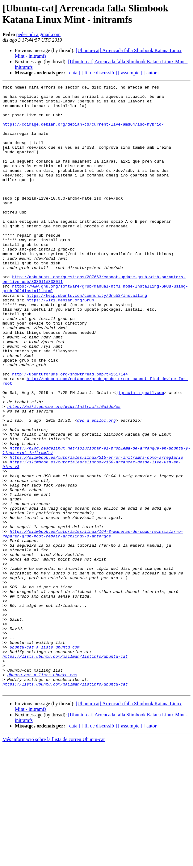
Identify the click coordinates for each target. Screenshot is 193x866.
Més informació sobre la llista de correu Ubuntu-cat (53, 860)
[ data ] (73, 72)
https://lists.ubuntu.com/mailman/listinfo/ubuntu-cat (65, 771)
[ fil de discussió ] (99, 72)
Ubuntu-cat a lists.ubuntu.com (44, 760)
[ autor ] (152, 72)
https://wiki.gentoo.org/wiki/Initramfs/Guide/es (64, 471)
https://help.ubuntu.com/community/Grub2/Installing (87, 338)
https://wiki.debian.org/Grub (60, 343)
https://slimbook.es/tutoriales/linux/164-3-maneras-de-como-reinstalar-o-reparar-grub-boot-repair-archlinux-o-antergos (92, 623)
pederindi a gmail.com (38, 34)
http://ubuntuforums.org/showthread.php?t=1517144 (70, 432)
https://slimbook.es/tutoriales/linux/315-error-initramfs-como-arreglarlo (96, 532)
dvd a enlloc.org (96, 488)
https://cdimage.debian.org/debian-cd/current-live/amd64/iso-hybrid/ (83, 132)
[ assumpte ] (130, 72)
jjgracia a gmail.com (140, 454)
